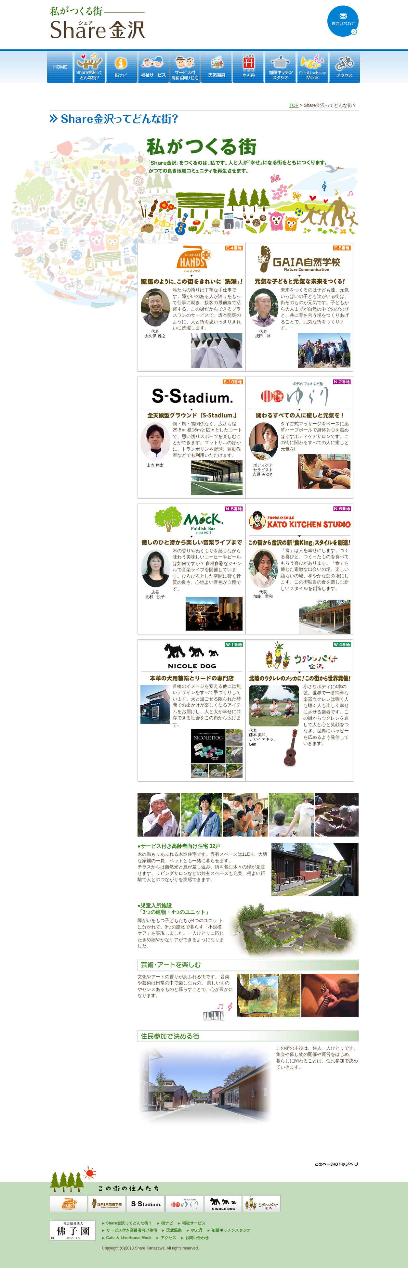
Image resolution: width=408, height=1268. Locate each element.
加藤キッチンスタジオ (231, 1230)
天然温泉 (174, 1230)
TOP (293, 105)
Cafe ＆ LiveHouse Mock (128, 1238)
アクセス (168, 1238)
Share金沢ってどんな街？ (129, 1223)
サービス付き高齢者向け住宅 (131, 1230)
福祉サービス (193, 1223)
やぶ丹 (197, 1230)
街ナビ (167, 1223)
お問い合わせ (197, 1238)
